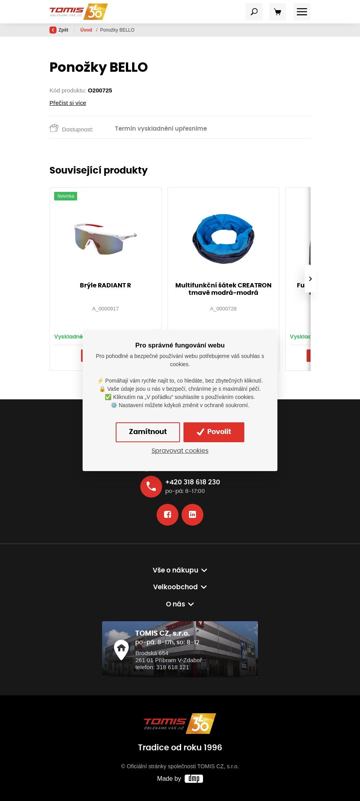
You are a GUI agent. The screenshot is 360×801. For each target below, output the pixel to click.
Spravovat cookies (180, 451)
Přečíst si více (67, 102)
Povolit (214, 432)
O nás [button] (175, 604)
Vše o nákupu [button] (175, 570)
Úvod (86, 30)
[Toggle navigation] (254, 11)
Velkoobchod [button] (175, 587)
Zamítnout (148, 432)
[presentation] (310, 278)
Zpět (58, 30)
